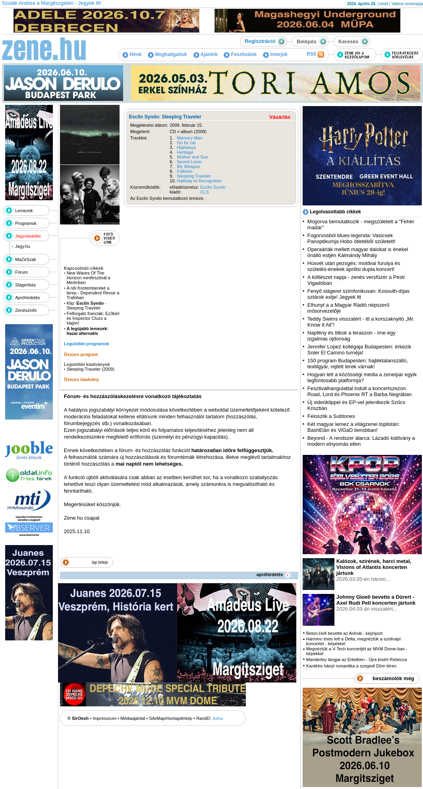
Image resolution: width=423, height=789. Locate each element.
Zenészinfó (26, 310)
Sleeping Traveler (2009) (90, 369)
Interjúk (275, 54)
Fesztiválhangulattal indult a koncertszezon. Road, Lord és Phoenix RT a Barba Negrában (359, 391)
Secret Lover (189, 161)
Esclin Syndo (213, 187)
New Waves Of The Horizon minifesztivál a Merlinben (88, 278)
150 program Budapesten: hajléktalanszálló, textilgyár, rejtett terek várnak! (357, 363)
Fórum (21, 272)
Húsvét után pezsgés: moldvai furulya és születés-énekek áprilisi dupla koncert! (353, 266)
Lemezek (24, 210)
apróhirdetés (274, 574)
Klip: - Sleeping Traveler (86, 305)
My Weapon (189, 166)
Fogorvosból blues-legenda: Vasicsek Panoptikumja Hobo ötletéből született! (351, 238)
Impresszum (104, 718)
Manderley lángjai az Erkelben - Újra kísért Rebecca (356, 659)
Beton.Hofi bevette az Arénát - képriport (344, 633)
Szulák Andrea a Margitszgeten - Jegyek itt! (51, 3)
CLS (204, 192)
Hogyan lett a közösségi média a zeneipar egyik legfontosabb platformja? (362, 377)
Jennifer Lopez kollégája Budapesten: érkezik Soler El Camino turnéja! (359, 350)
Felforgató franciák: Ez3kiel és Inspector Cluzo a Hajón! (93, 318)
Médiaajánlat (132, 718)
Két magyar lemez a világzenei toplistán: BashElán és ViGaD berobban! (353, 427)
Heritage (185, 152)
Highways (186, 147)
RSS (315, 54)
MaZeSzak (25, 259)
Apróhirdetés (27, 297)
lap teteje (100, 562)
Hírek (131, 54)
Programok (26, 223)
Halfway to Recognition (199, 180)
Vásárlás (280, 117)
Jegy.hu (22, 246)
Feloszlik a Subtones (331, 416)
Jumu (217, 718)
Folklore (185, 171)
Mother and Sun (192, 157)
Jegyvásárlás (28, 236)
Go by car (186, 142)
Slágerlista (25, 284)
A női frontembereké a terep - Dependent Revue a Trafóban (93, 293)
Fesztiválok (240, 54)
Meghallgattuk (167, 54)
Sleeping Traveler (194, 176)
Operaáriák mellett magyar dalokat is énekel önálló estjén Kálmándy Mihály (357, 252)
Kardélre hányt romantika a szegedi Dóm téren (351, 665)
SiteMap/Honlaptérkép (170, 718)
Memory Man (190, 137)
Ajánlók (205, 54)
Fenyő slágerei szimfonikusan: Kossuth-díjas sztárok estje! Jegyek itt (358, 294)
